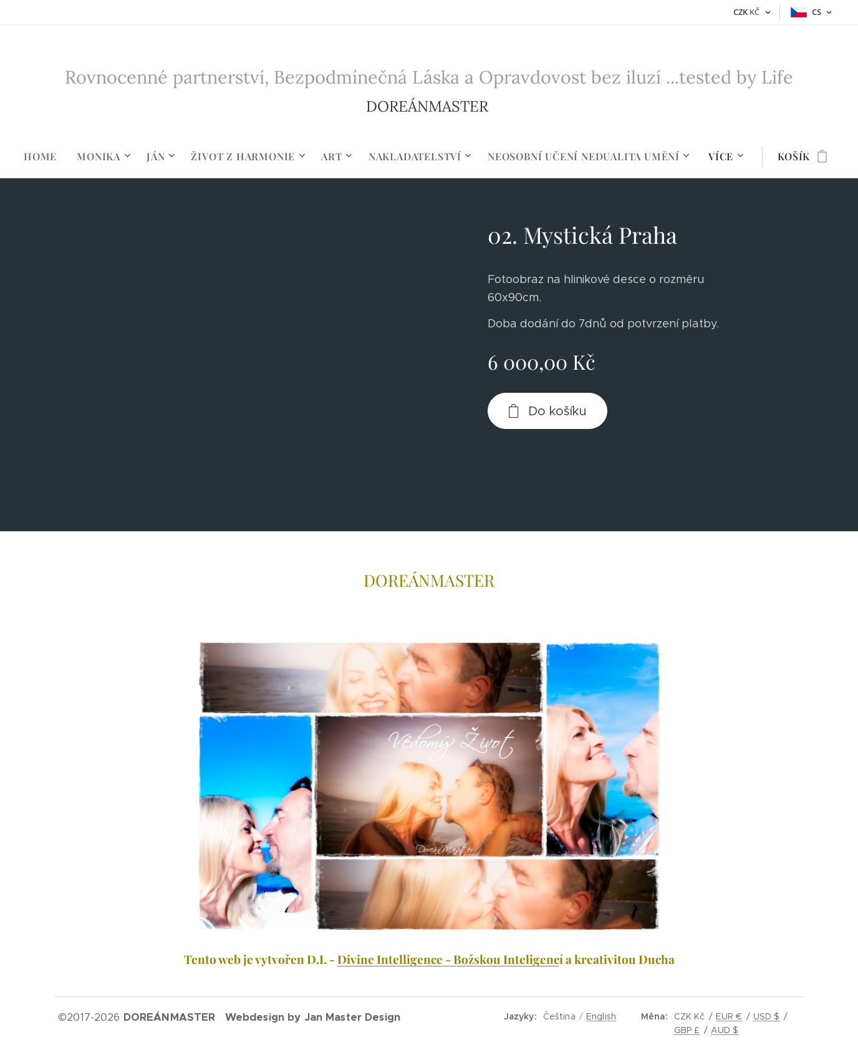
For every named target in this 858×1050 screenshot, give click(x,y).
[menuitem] (45, 156)
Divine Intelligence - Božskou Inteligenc (448, 959)
